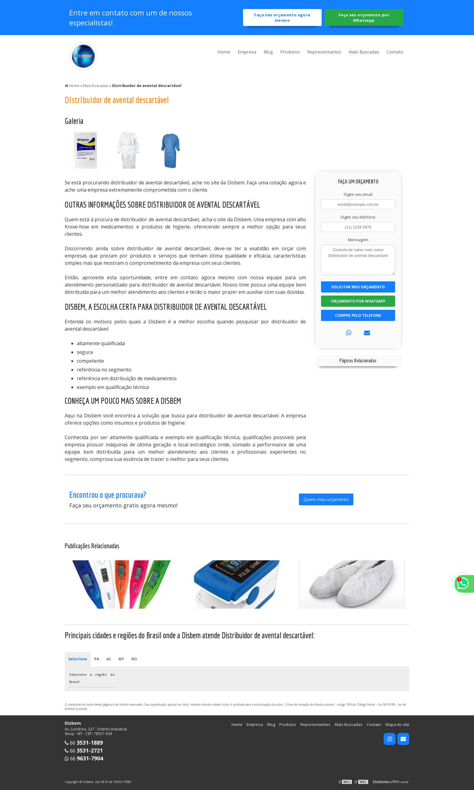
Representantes (324, 52)
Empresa (247, 52)
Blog (268, 52)
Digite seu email (358, 194)
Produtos (290, 52)
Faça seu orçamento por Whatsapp (364, 17)
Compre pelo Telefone (358, 315)
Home (223, 52)
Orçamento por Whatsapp (358, 301)
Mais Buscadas (364, 52)
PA (96, 659)
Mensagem (358, 239)
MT (121, 659)
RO (134, 659)
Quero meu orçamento (326, 499)
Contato (395, 52)
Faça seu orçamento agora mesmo (282, 17)
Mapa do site (397, 724)
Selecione (77, 659)
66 (84, 743)
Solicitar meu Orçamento (358, 287)
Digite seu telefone (358, 217)
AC (108, 659)
